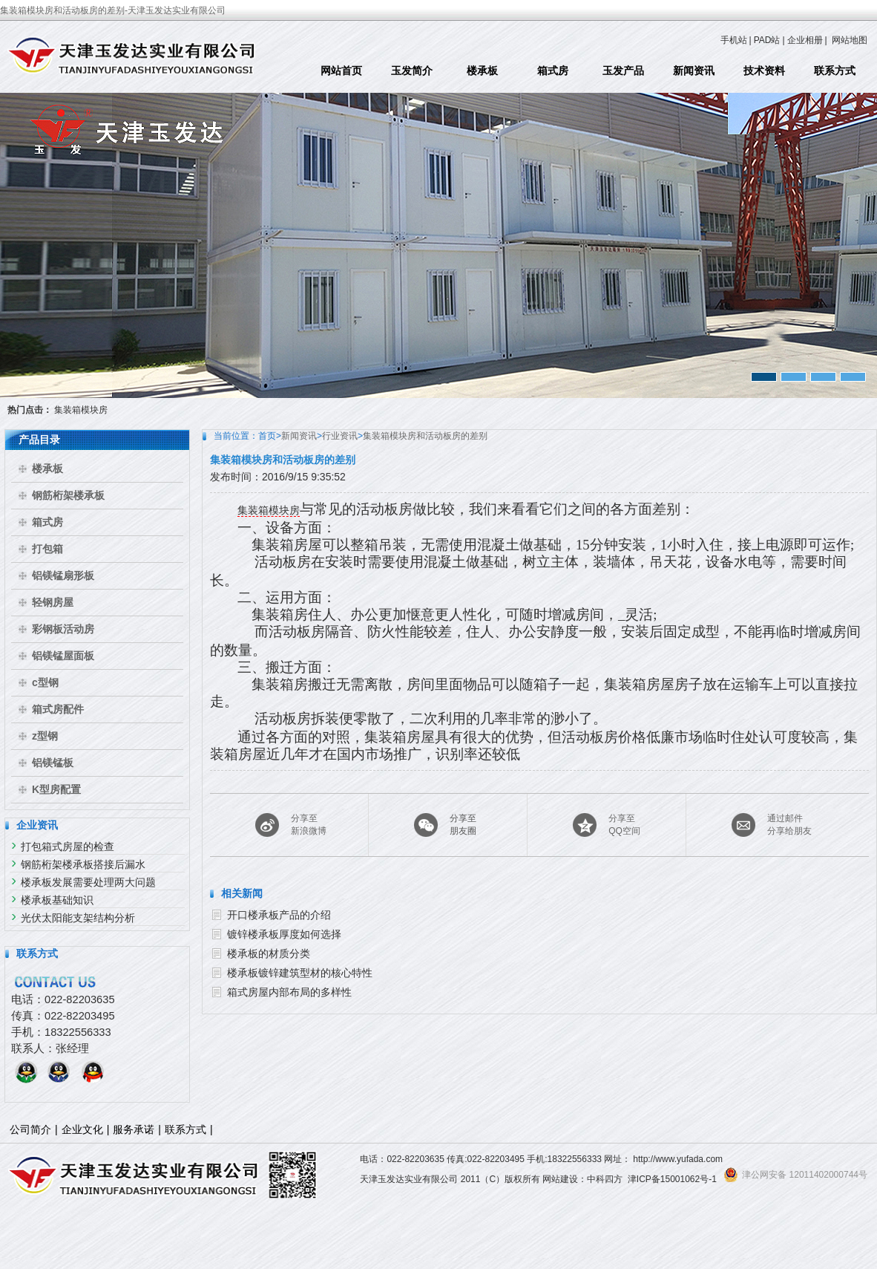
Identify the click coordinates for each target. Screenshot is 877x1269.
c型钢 (45, 682)
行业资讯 (340, 436)
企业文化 (82, 1129)
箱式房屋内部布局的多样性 (289, 992)
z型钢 (45, 736)
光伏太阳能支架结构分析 (78, 918)
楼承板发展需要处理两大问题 (88, 882)
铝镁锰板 (52, 763)
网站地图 (849, 40)
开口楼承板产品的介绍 (279, 915)
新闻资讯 (694, 70)
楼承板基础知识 (57, 900)
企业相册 (805, 40)
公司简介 (30, 1129)
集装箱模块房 (81, 410)
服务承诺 (133, 1129)
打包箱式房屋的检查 (67, 846)
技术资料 (764, 70)
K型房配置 (56, 789)
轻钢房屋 (52, 602)
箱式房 (552, 70)
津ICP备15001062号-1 (672, 1179)
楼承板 (482, 70)
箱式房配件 (58, 709)
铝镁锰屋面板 (63, 656)
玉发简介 (412, 70)
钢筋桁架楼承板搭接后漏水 (83, 864)
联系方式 (834, 70)
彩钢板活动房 (63, 629)
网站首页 (341, 70)
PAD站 (767, 40)
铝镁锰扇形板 (63, 575)
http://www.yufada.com (678, 1159)
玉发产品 (623, 70)
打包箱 (47, 549)
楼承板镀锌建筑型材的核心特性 (299, 973)
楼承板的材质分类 (268, 953)
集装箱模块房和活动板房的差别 (425, 436)
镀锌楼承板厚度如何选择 (284, 934)
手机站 (733, 40)
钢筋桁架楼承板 (68, 495)
